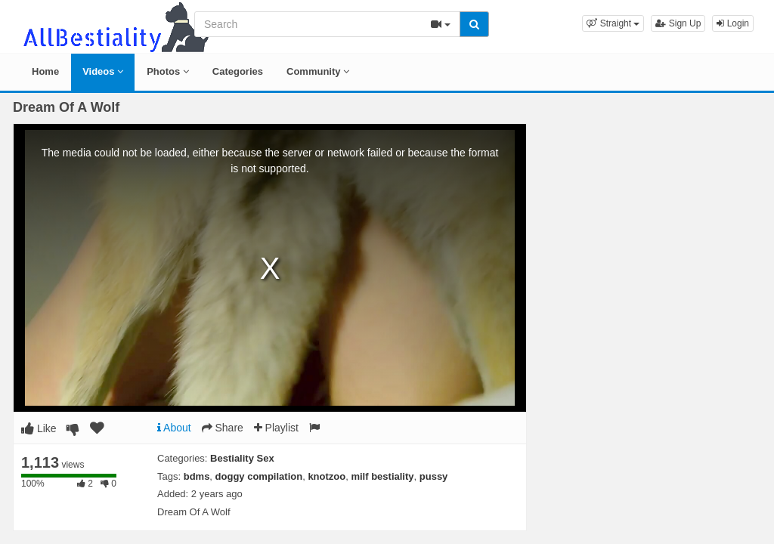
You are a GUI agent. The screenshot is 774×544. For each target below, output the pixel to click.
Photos (168, 71)
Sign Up (678, 23)
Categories (237, 71)
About (174, 428)
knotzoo (326, 476)
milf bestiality (382, 476)
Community (317, 71)
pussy (434, 476)
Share (222, 428)
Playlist (276, 428)
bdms (197, 476)
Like (39, 428)
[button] (613, 23)
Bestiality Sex (242, 458)
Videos (102, 71)
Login (733, 23)
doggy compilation (259, 476)
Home (45, 71)
